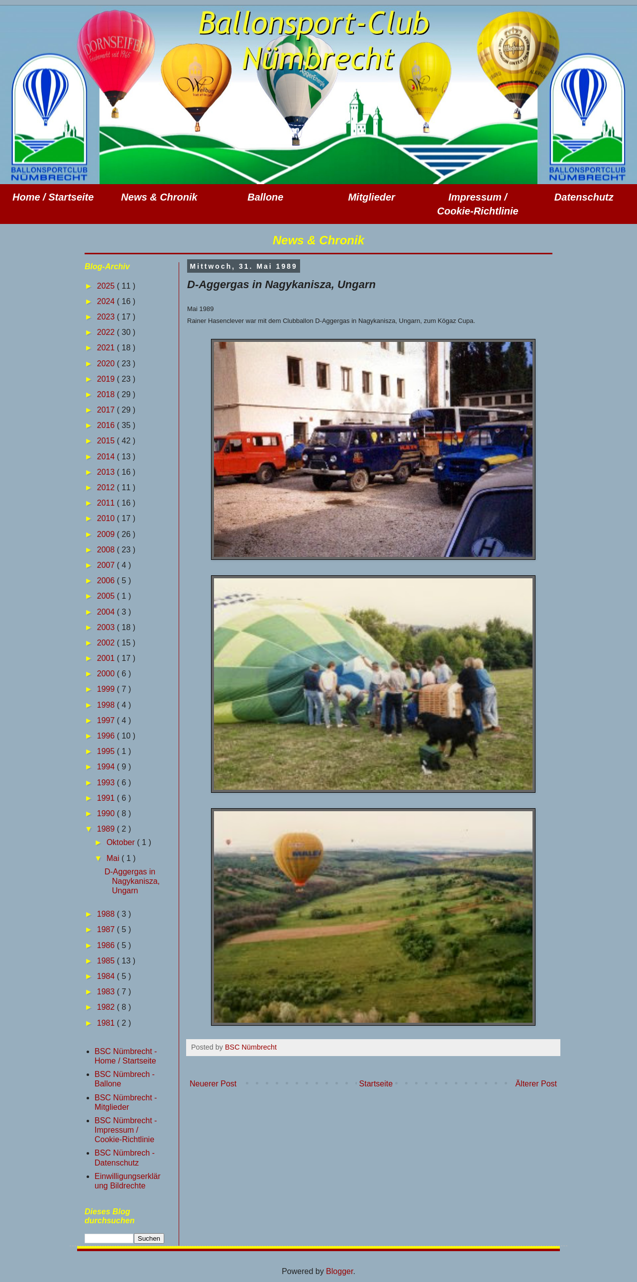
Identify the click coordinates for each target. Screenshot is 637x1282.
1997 (107, 720)
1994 (107, 766)
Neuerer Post (213, 1083)
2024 (107, 301)
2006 (107, 580)
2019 (107, 379)
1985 (107, 961)
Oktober (121, 842)
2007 (107, 565)
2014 (107, 456)
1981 (107, 1023)
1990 (107, 813)
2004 (107, 612)
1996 (107, 736)
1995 (107, 751)
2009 (107, 534)
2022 (107, 332)
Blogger (339, 1271)
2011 (107, 503)
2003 (107, 627)
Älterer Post (536, 1083)
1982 (107, 1007)
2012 (107, 487)
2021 (107, 347)
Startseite (376, 1083)
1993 (107, 782)
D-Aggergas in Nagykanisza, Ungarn (132, 881)
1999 (107, 689)
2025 (107, 286)
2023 (107, 317)
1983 (107, 991)
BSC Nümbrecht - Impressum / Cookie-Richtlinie (126, 1130)
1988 (107, 914)
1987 (107, 929)
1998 (107, 705)
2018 (107, 394)
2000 (107, 673)
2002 (107, 643)
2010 (107, 518)
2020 (107, 363)
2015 (107, 440)
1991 (107, 798)
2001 (107, 658)
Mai (113, 858)
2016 (107, 425)
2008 (107, 549)
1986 (107, 945)
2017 (107, 410)
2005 (107, 596)
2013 (107, 472)
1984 (107, 976)
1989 (107, 829)
